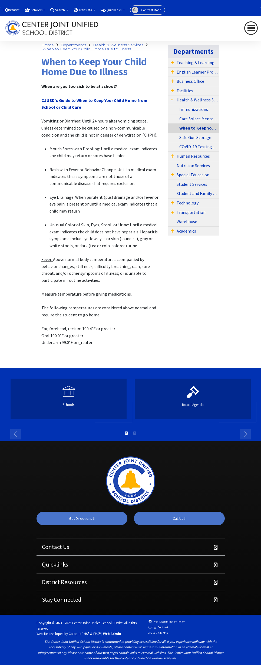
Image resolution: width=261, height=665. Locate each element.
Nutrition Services (193, 165)
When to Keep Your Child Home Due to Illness (86, 49)
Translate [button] (86, 10)
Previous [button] (15, 434)
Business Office (190, 81)
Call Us (179, 518)
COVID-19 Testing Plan (199, 146)
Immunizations (193, 109)
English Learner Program (198, 72)
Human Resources (193, 156)
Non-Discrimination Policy (166, 621)
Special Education (193, 174)
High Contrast (160, 627)
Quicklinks (55, 564)
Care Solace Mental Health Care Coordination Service (199, 118)
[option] (68, 401)
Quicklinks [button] (114, 10)
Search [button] (60, 10)
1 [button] (126, 433)
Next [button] (245, 434)
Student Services (192, 184)
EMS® (97, 633)
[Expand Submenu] (172, 62)
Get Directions (81, 518)
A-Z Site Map (158, 633)
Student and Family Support (198, 193)
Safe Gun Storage (195, 137)
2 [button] (134, 433)
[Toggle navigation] (251, 28)
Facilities (185, 90)
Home (47, 44)
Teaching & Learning (195, 62)
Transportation (191, 212)
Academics (186, 231)
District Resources (64, 582)
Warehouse (187, 221)
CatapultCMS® (79, 633)
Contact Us (55, 547)
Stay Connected (61, 599)
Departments (73, 44)
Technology (188, 203)
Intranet (13, 10)
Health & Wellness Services (118, 44)
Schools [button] (36, 10)
